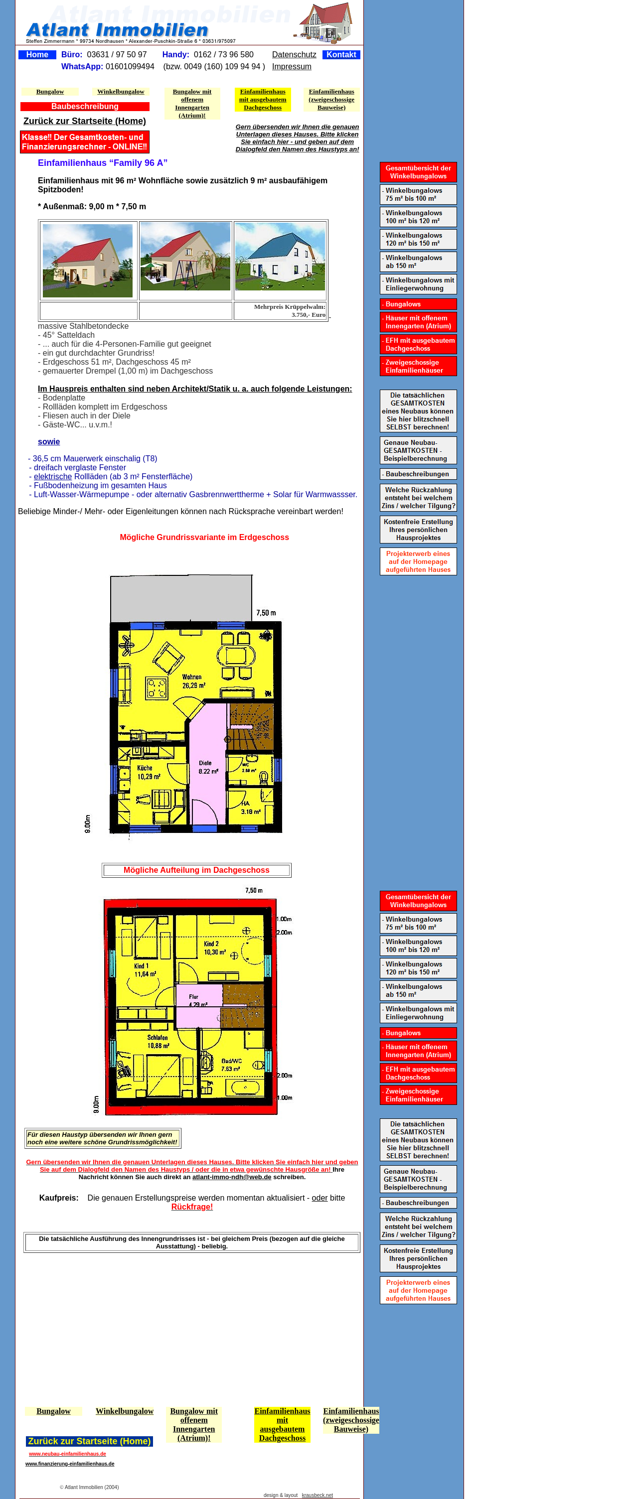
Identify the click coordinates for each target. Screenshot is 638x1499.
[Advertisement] (78, 1328)
